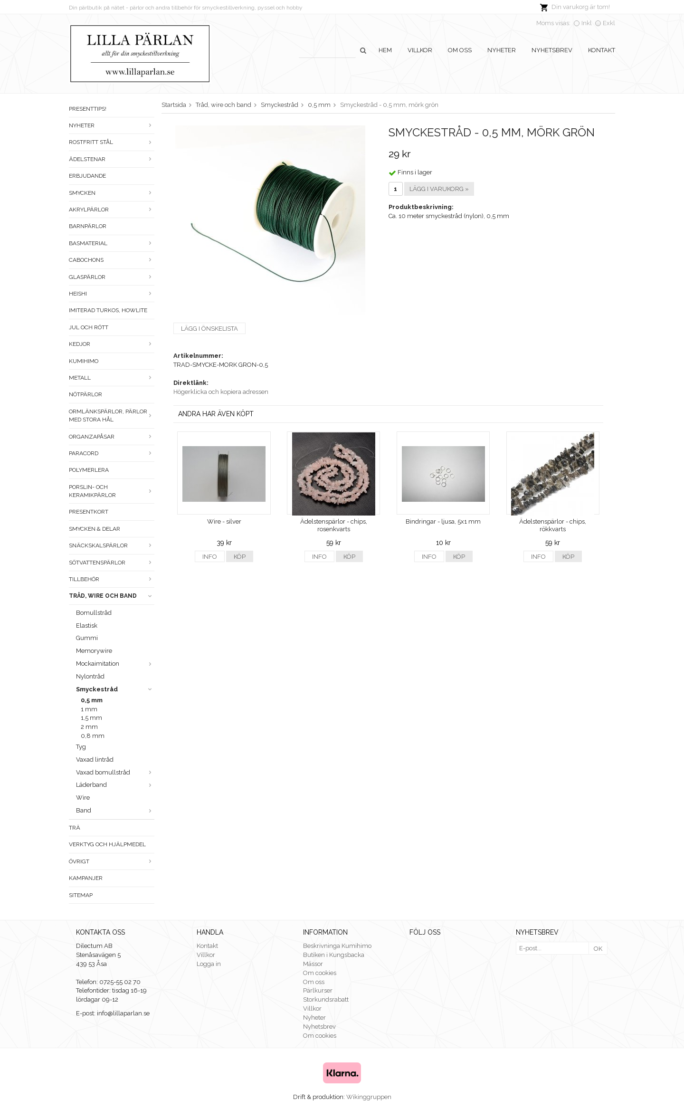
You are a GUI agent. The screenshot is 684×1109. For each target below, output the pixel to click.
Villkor (420, 50)
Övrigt (111, 861)
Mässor (313, 963)
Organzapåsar (111, 436)
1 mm (89, 709)
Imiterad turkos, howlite (108, 310)
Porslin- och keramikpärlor (111, 491)
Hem (385, 50)
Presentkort (88, 511)
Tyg (81, 746)
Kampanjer (86, 878)
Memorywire (94, 650)
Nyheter (501, 50)
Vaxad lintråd (95, 759)
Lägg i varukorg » (439, 188)
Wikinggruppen (368, 1096)
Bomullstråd (94, 612)
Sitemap (81, 895)
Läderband (115, 784)
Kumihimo (83, 361)
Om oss (460, 50)
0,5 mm (92, 700)
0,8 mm (92, 735)
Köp (240, 556)
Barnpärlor (87, 226)
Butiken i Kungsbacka (333, 954)
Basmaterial (111, 243)
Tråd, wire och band (111, 596)
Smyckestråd (115, 689)
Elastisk (86, 625)
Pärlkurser (317, 990)
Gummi (87, 637)
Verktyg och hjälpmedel (107, 844)
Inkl (586, 23)
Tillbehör (111, 579)
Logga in (209, 963)
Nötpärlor (85, 394)
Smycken (111, 193)
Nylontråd (90, 676)
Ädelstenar (111, 159)
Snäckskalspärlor (111, 545)
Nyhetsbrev (552, 50)
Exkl (609, 23)
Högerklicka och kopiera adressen (220, 391)
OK (598, 948)
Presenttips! (87, 108)
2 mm (89, 726)
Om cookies (319, 972)
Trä (74, 827)
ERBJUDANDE (87, 175)
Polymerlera (89, 470)
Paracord (111, 453)
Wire (83, 797)
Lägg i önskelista (209, 328)
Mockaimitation (115, 663)
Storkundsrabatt (326, 999)
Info (209, 556)
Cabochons (111, 260)
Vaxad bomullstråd (115, 772)
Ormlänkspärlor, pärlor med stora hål (111, 415)
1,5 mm (91, 717)
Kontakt (601, 50)
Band (115, 810)
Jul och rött (88, 327)
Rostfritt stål (111, 142)
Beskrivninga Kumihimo (337, 945)
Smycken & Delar (94, 529)
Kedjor (111, 344)
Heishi (111, 293)
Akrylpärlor (111, 209)
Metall (111, 377)
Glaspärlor (111, 277)
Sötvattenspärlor (111, 562)
